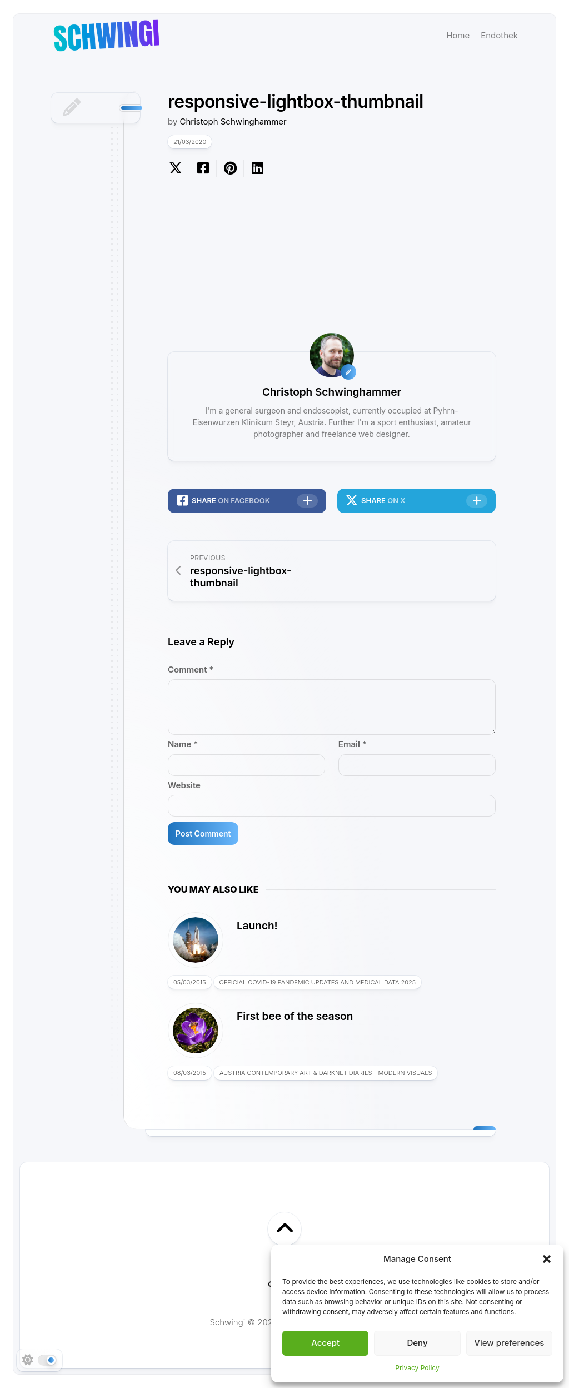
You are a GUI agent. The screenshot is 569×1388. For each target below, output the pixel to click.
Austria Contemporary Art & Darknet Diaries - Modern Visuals (325, 1073)
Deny (417, 1342)
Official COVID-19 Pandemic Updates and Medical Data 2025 (317, 982)
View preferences (509, 1342)
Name (183, 744)
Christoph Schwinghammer (233, 121)
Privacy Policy (417, 1368)
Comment (190, 669)
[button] (546, 1259)
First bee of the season (295, 1016)
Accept (325, 1342)
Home (458, 35)
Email (352, 744)
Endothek (499, 35)
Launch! (257, 925)
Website (184, 785)
